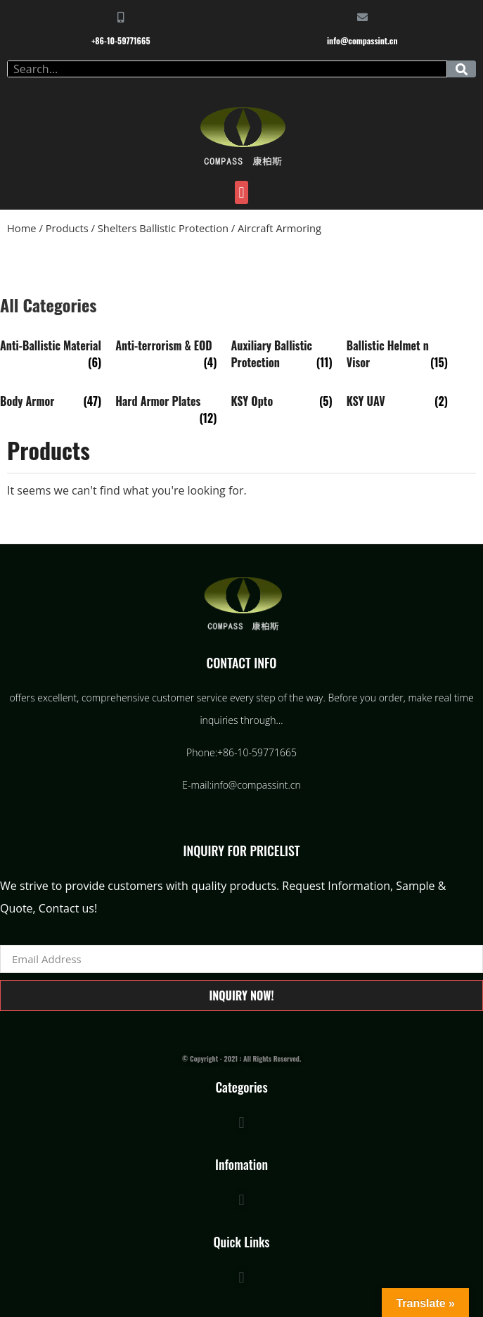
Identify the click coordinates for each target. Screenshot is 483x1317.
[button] (241, 192)
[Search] (461, 69)
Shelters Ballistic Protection (163, 228)
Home (22, 228)
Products (67, 228)
